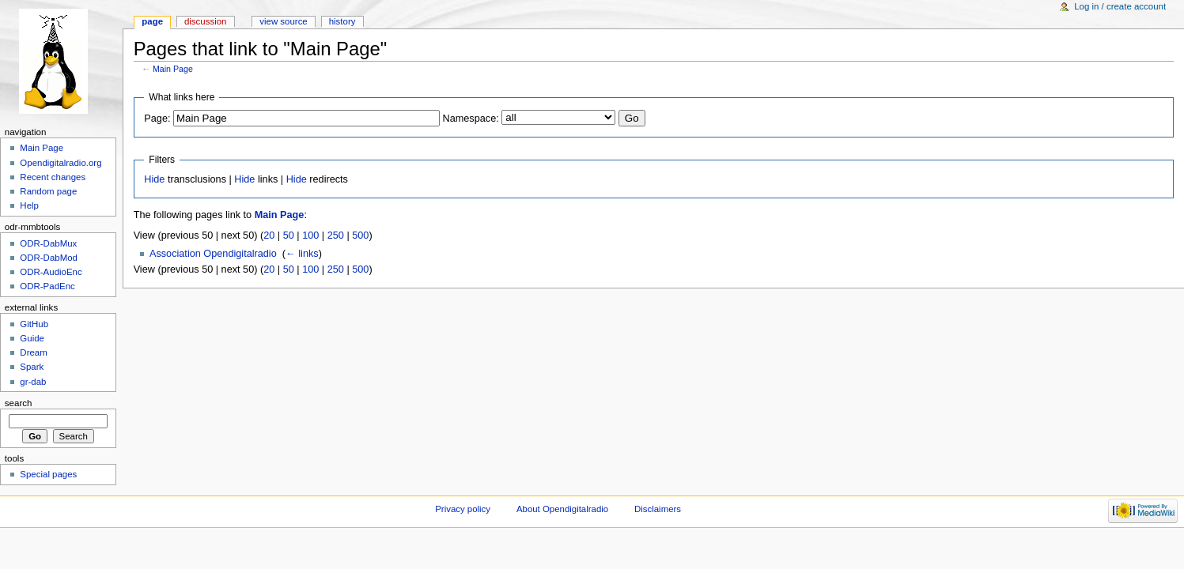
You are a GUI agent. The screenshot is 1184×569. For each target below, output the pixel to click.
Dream (33, 352)
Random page (48, 191)
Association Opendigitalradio (213, 253)
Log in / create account (1120, 6)
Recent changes (52, 177)
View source (283, 21)
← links (302, 253)
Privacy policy (462, 509)
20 (268, 235)
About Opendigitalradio (562, 509)
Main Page (173, 68)
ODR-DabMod (49, 257)
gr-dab (33, 381)
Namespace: (471, 118)
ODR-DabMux (48, 243)
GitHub (34, 324)
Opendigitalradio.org (60, 163)
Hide (154, 179)
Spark (32, 366)
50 (288, 235)
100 (310, 235)
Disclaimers (657, 509)
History (342, 21)
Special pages (48, 474)
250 (335, 235)
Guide (32, 338)
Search (18, 403)
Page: (157, 118)
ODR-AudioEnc (50, 272)
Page (152, 21)
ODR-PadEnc (47, 286)
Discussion (205, 21)
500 (360, 235)
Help (29, 205)
